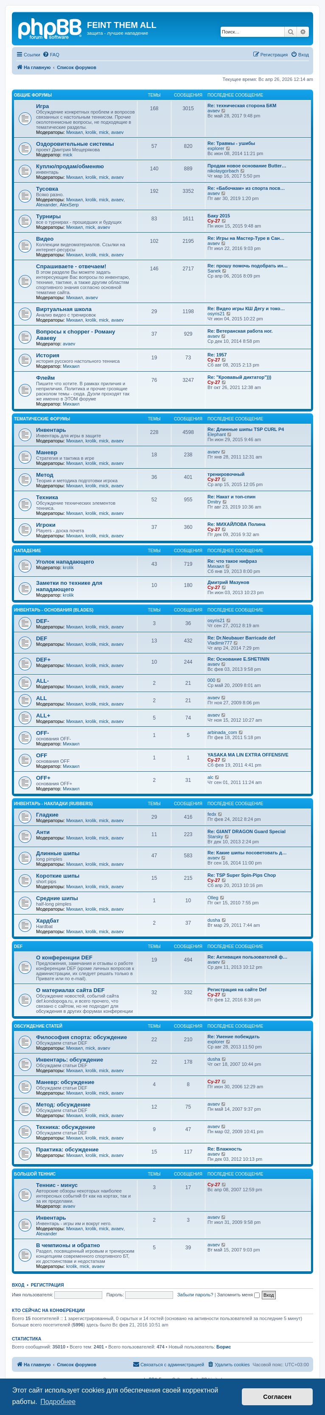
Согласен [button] (277, 1396)
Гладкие (47, 815)
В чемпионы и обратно (68, 1245)
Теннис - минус (57, 1185)
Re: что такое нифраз (232, 561)
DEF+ (43, 659)
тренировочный (225, 474)
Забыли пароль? (195, 1294)
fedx (211, 814)
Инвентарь (51, 430)
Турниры (48, 216)
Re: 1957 (217, 354)
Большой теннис (35, 1174)
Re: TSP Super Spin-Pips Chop (241, 875)
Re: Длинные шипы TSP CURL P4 (245, 429)
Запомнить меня (238, 1294)
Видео (44, 239)
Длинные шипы (57, 853)
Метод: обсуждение (63, 1104)
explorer (215, 148)
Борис (223, 1346)
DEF (41, 638)
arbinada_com (222, 732)
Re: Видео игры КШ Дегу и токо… (246, 308)
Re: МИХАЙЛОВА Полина (236, 524)
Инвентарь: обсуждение (69, 1059)
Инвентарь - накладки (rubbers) (53, 803)
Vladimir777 (219, 642)
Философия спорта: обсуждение (81, 1037)
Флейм (45, 378)
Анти (43, 832)
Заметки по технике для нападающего (69, 586)
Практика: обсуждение (67, 1149)
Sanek (214, 270)
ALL (41, 698)
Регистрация (47, 1284)
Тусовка (47, 189)
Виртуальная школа (64, 309)
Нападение (27, 550)
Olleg (213, 897)
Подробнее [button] (58, 1401)
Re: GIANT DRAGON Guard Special (246, 831)
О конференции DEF (64, 957)
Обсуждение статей (38, 1026)
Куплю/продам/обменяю (70, 166)
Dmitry (214, 501)
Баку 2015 (218, 215)
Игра (42, 106)
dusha (213, 920)
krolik (90, 132)
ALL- (42, 681)
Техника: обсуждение (65, 1127)
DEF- (42, 621)
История (47, 355)
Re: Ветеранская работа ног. (239, 331)
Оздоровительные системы (75, 144)
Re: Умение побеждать (233, 1036)
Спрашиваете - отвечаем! (71, 266)
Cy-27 (213, 220)
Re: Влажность (224, 1148)
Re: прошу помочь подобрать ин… (247, 265)
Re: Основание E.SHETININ (238, 659)
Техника (47, 497)
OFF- (42, 733)
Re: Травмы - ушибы (231, 143)
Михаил (74, 132)
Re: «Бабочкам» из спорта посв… (246, 188)
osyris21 (216, 313)
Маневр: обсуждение (65, 1082)
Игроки (46, 525)
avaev (117, 132)
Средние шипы (57, 898)
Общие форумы (33, 95)
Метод (44, 475)
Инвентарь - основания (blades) (53, 610)
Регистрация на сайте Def (236, 989)
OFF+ (43, 778)
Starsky (215, 836)
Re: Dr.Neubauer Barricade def (241, 637)
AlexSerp (69, 204)
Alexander (46, 204)
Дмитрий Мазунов (228, 582)
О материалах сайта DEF (70, 990)
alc (210, 777)
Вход (18, 1284)
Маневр (46, 452)
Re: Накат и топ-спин (231, 496)
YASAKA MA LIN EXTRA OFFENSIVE (248, 754)
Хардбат (47, 920)
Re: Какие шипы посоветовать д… (247, 852)
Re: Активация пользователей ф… (247, 956)
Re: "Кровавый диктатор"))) (239, 377)
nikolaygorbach (223, 170)
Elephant (216, 434)
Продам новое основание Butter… (246, 165)
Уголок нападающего (65, 562)
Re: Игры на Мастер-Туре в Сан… (246, 238)
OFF (41, 755)
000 (211, 680)
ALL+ (43, 715)
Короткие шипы (57, 876)
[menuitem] (50, 55)
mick (104, 132)
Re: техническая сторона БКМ (241, 105)
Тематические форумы (42, 419)
